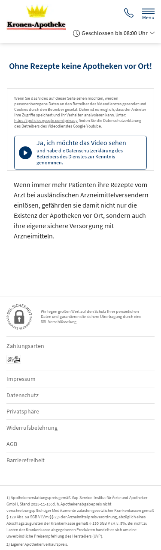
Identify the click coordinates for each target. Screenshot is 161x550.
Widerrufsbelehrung (32, 427)
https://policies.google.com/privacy (46, 120)
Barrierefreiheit (25, 460)
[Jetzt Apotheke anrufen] (129, 13)
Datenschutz (22, 395)
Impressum (21, 379)
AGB (11, 444)
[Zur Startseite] (39, 17)
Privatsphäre (22, 411)
